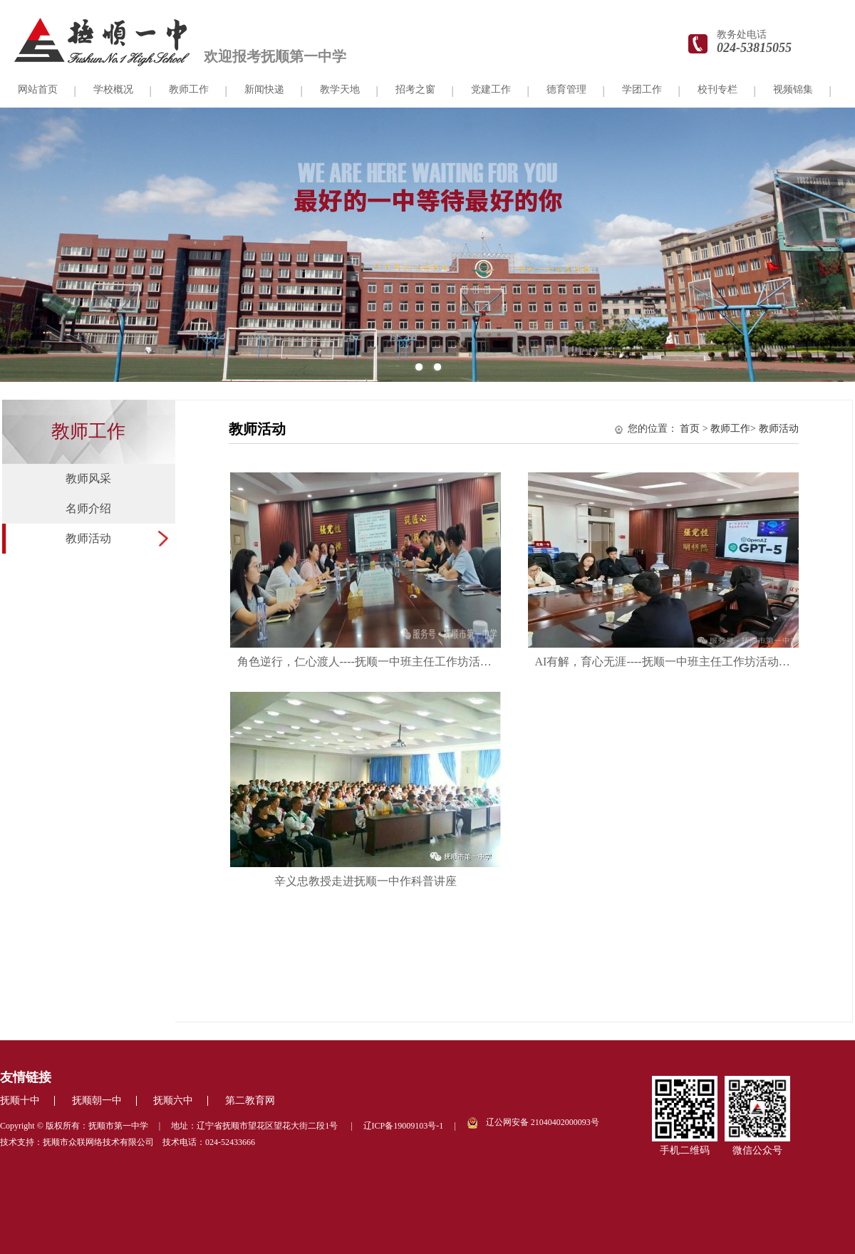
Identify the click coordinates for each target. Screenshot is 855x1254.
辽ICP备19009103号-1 (403, 1126)
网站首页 (38, 89)
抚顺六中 (173, 1100)
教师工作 (189, 89)
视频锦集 (793, 89)
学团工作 (642, 89)
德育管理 (566, 89)
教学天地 (340, 89)
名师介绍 (88, 508)
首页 (690, 428)
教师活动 (88, 538)
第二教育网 (250, 1100)
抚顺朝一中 (97, 1100)
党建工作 (491, 89)
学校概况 (113, 89)
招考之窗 (415, 89)
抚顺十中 (20, 1100)
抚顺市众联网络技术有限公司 (98, 1142)
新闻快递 (264, 89)
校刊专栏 (717, 89)
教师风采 (88, 478)
